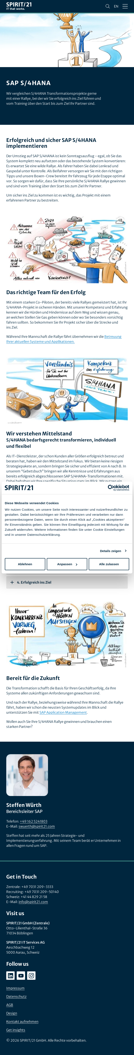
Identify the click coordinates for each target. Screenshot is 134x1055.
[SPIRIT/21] (18, 6)
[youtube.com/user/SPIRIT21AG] (21, 975)
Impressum (15, 988)
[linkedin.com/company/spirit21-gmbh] (10, 975)
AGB (9, 1005)
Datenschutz (16, 996)
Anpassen (67, 564)
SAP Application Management (63, 712)
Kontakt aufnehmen (22, 1021)
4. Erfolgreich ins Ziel (30, 582)
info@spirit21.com (33, 902)
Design (11, 1013)
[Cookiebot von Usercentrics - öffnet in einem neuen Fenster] (111, 488)
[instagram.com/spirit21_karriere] (31, 975)
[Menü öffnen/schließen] (125, 6)
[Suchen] (108, 6)
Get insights (15, 1030)
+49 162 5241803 (33, 821)
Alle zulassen (109, 564)
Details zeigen (110, 550)
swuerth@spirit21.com (37, 826)
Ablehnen (25, 564)
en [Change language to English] (116, 6)
